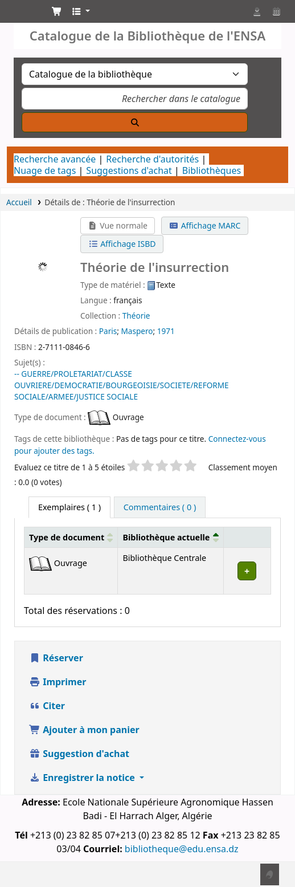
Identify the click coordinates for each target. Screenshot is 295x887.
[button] (57, 11)
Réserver (56, 658)
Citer (47, 705)
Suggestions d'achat (128, 170)
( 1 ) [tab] (69, 507)
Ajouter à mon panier (84, 729)
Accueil (19, 202)
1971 (166, 330)
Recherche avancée (55, 159)
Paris (108, 330)
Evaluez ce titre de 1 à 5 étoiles (69, 467)
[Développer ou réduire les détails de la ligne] (247, 571)
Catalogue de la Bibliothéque (21, 14)
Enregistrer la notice (83, 777)
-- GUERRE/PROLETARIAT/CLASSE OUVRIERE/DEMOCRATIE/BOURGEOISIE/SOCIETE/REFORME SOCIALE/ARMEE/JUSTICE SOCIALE (121, 385)
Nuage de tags (45, 170)
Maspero (137, 330)
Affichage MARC (205, 225)
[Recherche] (135, 122)
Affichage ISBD (121, 243)
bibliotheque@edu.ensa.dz (182, 849)
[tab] (160, 507)
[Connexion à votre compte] (257, 11)
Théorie (136, 315)
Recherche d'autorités (152, 159)
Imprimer (57, 682)
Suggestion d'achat (79, 753)
